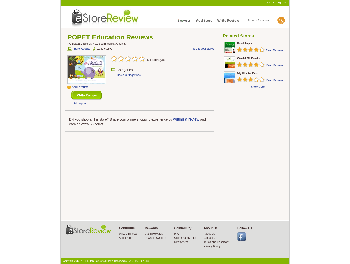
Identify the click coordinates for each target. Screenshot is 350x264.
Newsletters (181, 242)
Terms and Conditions (217, 242)
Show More (258, 86)
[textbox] (264, 20)
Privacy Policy (212, 246)
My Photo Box (247, 73)
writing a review (186, 119)
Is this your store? (203, 48)
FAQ (176, 233)
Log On (271, 2)
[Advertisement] (254, 121)
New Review (86, 95)
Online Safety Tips (185, 237)
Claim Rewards (154, 233)
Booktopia (244, 43)
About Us (209, 233)
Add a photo (81, 103)
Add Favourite (80, 87)
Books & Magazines (129, 75)
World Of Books (249, 58)
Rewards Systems (155, 237)
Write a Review (128, 233)
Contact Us (210, 237)
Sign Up (281, 2)
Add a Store (126, 237)
